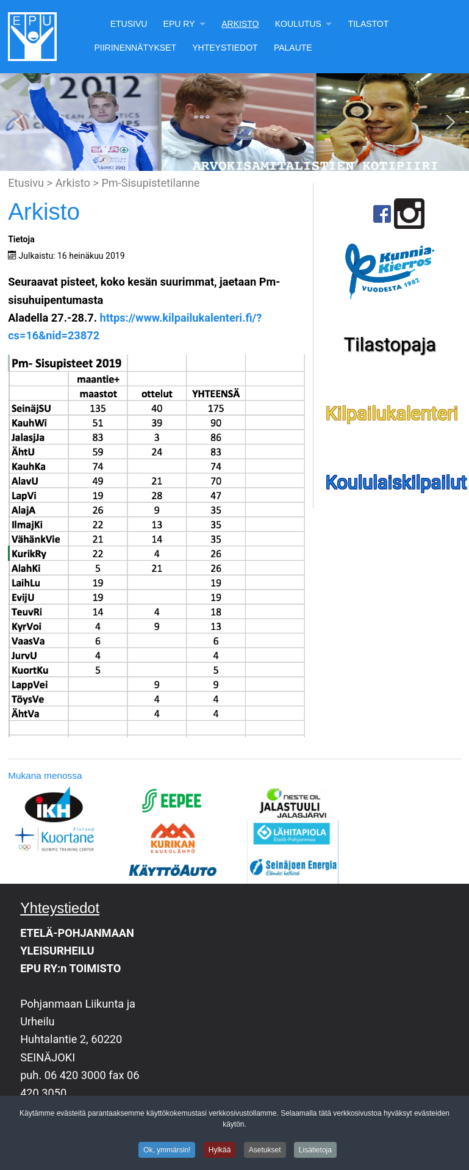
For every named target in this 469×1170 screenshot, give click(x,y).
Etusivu (129, 24)
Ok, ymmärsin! (166, 1150)
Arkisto (240, 24)
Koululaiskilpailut (396, 482)
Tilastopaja (390, 344)
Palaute (293, 47)
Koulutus (298, 24)
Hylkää (220, 1150)
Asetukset (265, 1150)
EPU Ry (179, 24)
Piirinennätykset (135, 47)
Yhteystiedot (224, 47)
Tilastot (368, 24)
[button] (19, 122)
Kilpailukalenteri (392, 413)
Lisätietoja (315, 1150)
